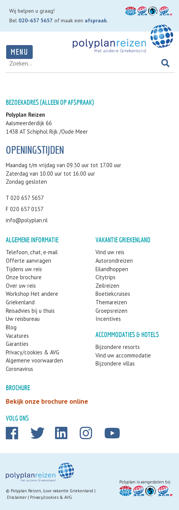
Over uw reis (21, 285)
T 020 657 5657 (25, 197)
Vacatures (17, 335)
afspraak (96, 20)
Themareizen (111, 302)
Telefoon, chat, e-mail (32, 252)
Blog (11, 327)
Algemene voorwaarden (34, 360)
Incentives (108, 318)
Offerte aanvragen (28, 260)
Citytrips (105, 277)
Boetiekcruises (112, 293)
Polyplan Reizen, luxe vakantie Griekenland (52, 490)
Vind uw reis (109, 252)
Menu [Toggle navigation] (19, 51)
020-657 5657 (35, 20)
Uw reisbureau (23, 318)
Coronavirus (19, 368)
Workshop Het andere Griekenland (32, 298)
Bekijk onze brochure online (47, 401)
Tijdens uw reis (24, 269)
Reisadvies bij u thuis (30, 310)
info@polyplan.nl (27, 220)
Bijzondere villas (115, 363)
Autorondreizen (114, 260)
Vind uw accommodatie (123, 355)
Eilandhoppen (111, 269)
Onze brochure (24, 277)
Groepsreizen (111, 310)
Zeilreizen (107, 285)
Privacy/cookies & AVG (32, 352)
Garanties (17, 343)
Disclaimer (17, 497)
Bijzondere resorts (117, 347)
